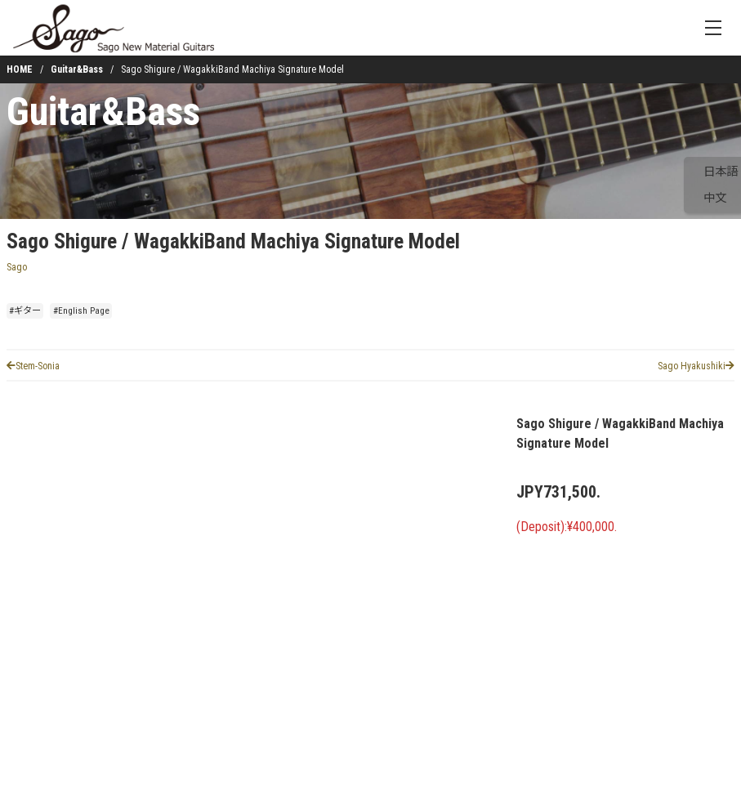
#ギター (25, 311)
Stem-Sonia (33, 366)
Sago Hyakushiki (696, 366)
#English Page (81, 311)
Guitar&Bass (77, 69)
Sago (17, 267)
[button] (52, 707)
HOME (20, 69)
